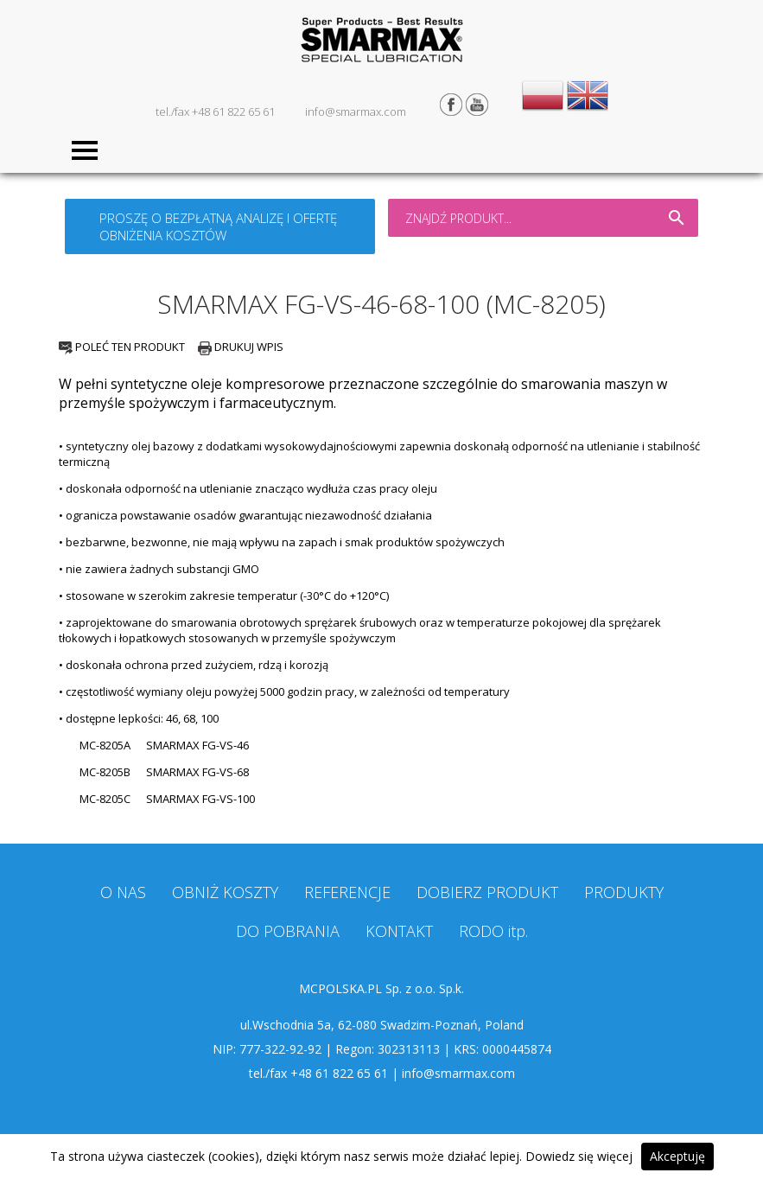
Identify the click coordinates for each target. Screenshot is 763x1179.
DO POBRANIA (288, 931)
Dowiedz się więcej (579, 1156)
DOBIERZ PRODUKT (487, 892)
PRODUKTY (624, 892)
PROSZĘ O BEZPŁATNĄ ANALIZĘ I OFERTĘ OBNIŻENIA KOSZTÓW (218, 226)
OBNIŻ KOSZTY (225, 892)
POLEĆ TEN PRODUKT (122, 346)
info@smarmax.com (355, 111)
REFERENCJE (347, 892)
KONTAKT (399, 931)
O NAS (123, 892)
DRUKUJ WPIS (240, 346)
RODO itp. (493, 931)
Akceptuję (677, 1156)
